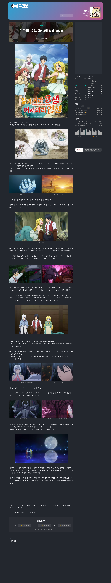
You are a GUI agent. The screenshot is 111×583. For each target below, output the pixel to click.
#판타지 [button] (11, 538)
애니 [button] (41, 25)
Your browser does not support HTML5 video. (41, 494)
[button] (87, 12)
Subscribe (61, 582)
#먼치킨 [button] (16, 538)
